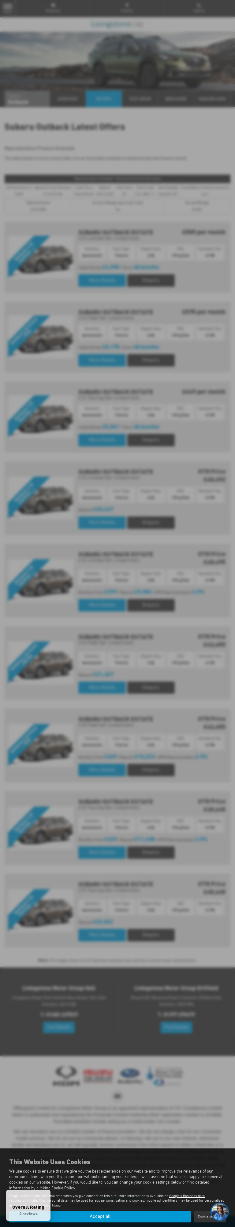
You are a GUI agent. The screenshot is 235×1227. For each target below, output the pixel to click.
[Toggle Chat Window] (220, 1212)
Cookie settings (210, 1216)
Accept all (100, 1216)
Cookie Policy (63, 1188)
